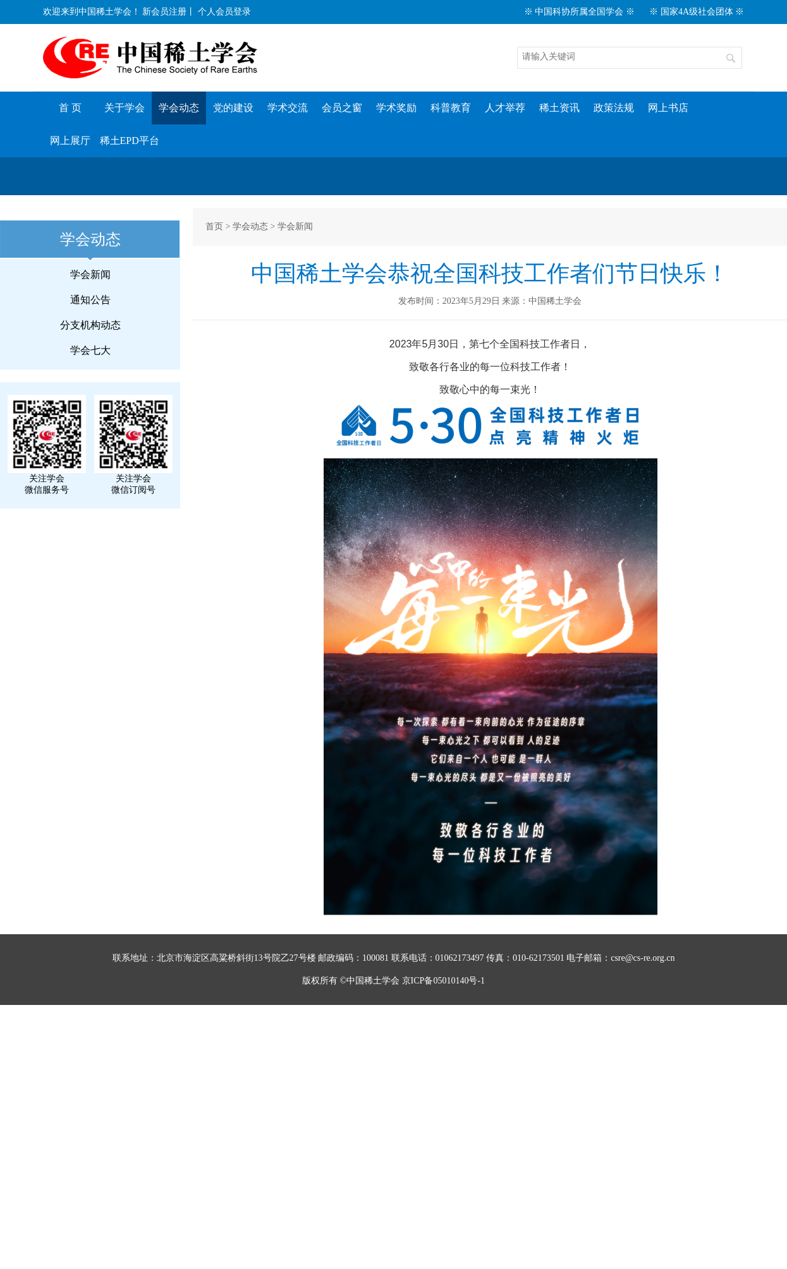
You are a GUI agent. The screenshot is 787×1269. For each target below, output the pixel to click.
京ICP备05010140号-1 (443, 980)
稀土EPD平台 (129, 140)
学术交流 (287, 107)
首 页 (70, 107)
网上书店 (668, 107)
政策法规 (614, 107)
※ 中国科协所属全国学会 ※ (579, 11)
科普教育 (450, 107)
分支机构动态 (90, 325)
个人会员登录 (224, 11)
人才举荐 (505, 107)
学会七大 (90, 350)
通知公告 (90, 299)
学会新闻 (90, 274)
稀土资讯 (559, 107)
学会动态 (179, 107)
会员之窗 (342, 107)
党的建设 (233, 107)
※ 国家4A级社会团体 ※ (696, 11)
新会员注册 (164, 11)
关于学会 (124, 107)
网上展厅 (70, 140)
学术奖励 (396, 107)
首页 (214, 226)
